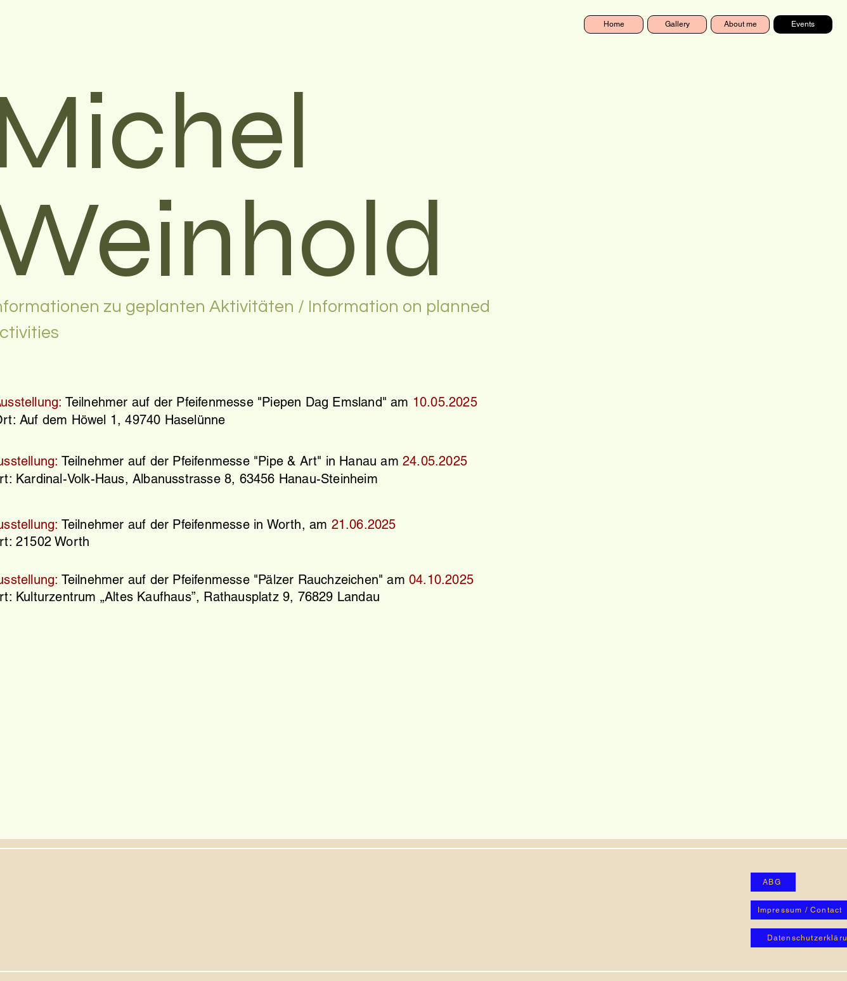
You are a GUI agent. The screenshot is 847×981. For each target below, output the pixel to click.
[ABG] (773, 882)
